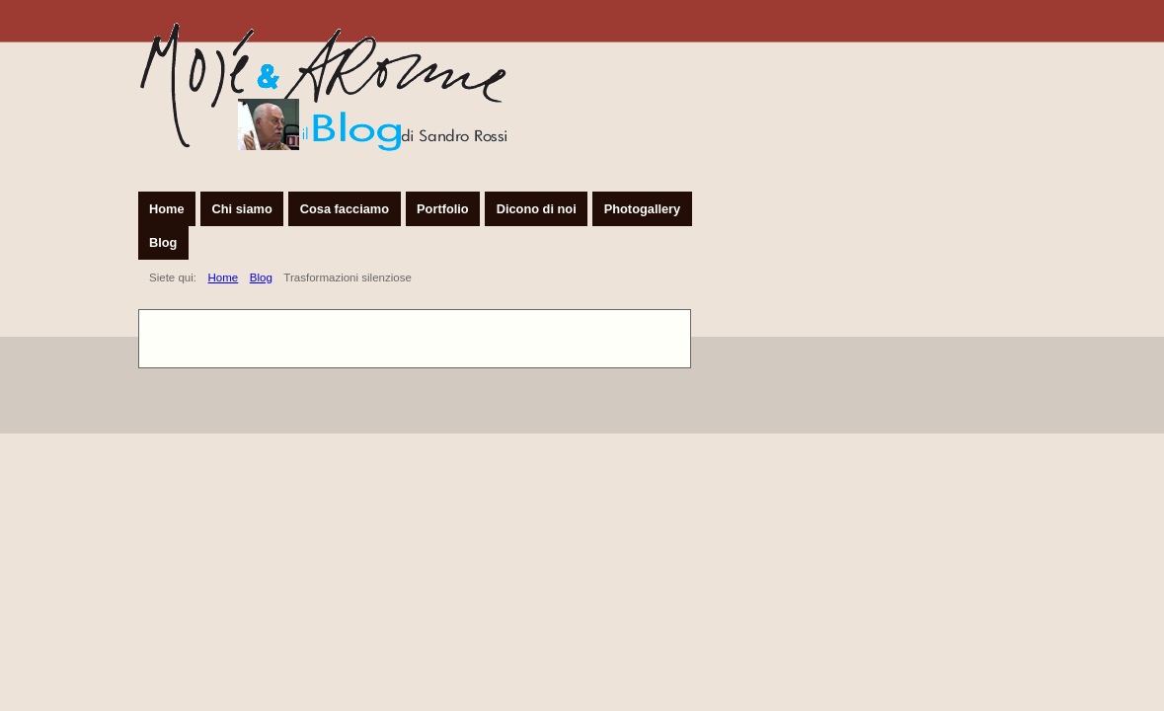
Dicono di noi (537, 208)
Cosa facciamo (344, 208)
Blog (163, 242)
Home (167, 208)
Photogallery (642, 208)
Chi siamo (242, 208)
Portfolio (443, 208)
